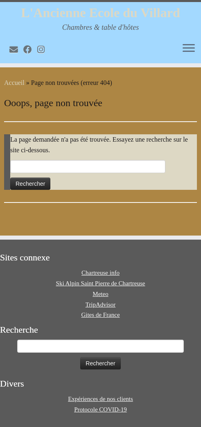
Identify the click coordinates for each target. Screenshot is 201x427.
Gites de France (100, 314)
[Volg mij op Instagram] (43, 49)
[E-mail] (16, 49)
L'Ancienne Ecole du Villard (100, 13)
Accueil (14, 82)
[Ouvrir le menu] (189, 48)
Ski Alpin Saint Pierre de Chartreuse (100, 283)
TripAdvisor (101, 304)
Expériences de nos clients (100, 399)
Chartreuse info (100, 272)
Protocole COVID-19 (100, 409)
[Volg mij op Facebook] (30, 49)
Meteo (100, 294)
